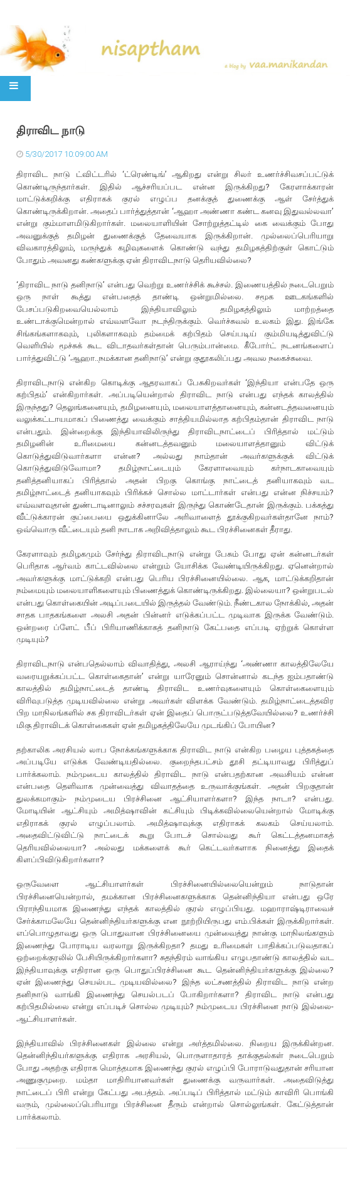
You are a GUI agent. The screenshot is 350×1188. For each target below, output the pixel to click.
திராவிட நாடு (50, 130)
